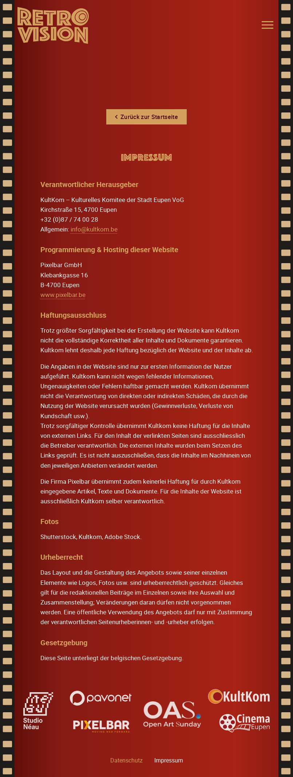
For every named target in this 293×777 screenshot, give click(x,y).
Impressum (168, 760)
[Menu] (268, 25)
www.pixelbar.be (63, 294)
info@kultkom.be (94, 229)
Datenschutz (126, 760)
